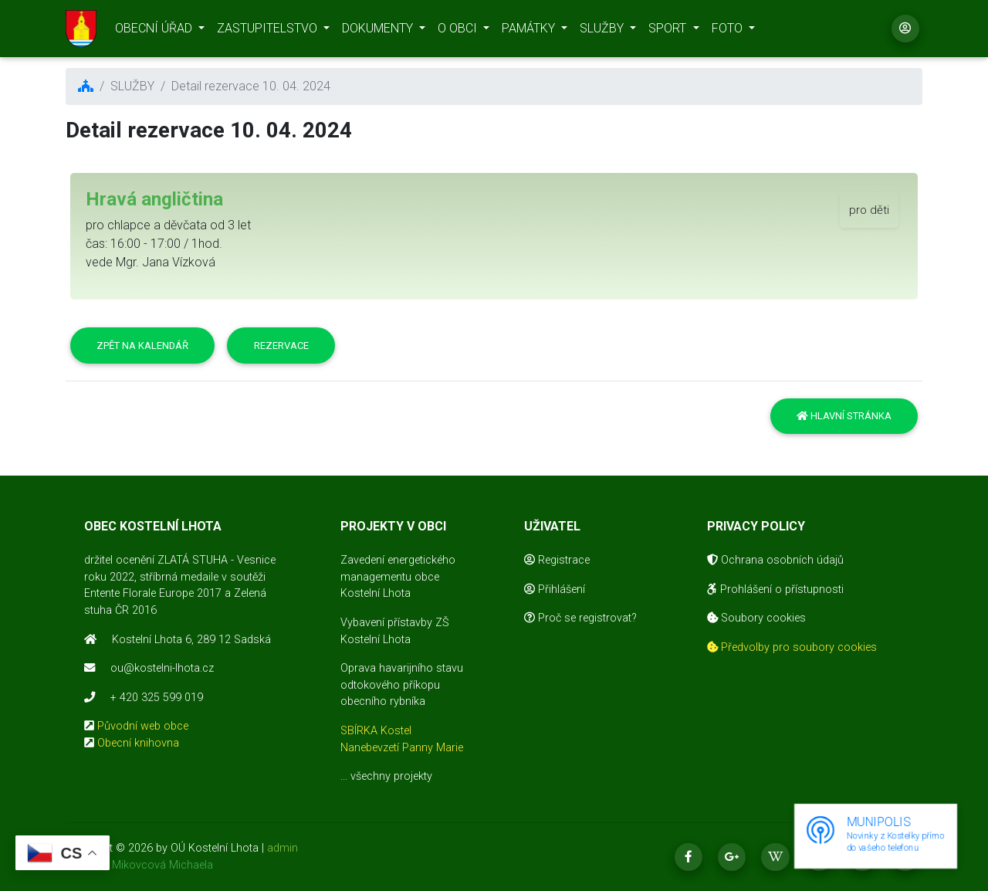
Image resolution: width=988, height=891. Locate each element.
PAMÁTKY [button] (530, 31)
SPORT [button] (668, 31)
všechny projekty (391, 776)
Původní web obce (142, 726)
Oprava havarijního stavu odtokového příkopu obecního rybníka (401, 685)
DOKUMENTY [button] (379, 31)
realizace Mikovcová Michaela (139, 865)
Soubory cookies (756, 618)
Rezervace (281, 345)
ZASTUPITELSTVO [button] (268, 31)
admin (282, 848)
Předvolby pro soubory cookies (792, 647)
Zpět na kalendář (142, 345)
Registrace (557, 560)
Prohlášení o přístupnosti (775, 589)
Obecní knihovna (138, 743)
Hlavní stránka (844, 416)
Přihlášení (554, 589)
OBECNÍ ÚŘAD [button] (155, 31)
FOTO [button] (729, 31)
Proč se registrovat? (580, 618)
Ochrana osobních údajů (775, 560)
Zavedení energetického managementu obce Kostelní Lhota (397, 577)
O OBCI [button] (459, 31)
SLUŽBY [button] (603, 31)
